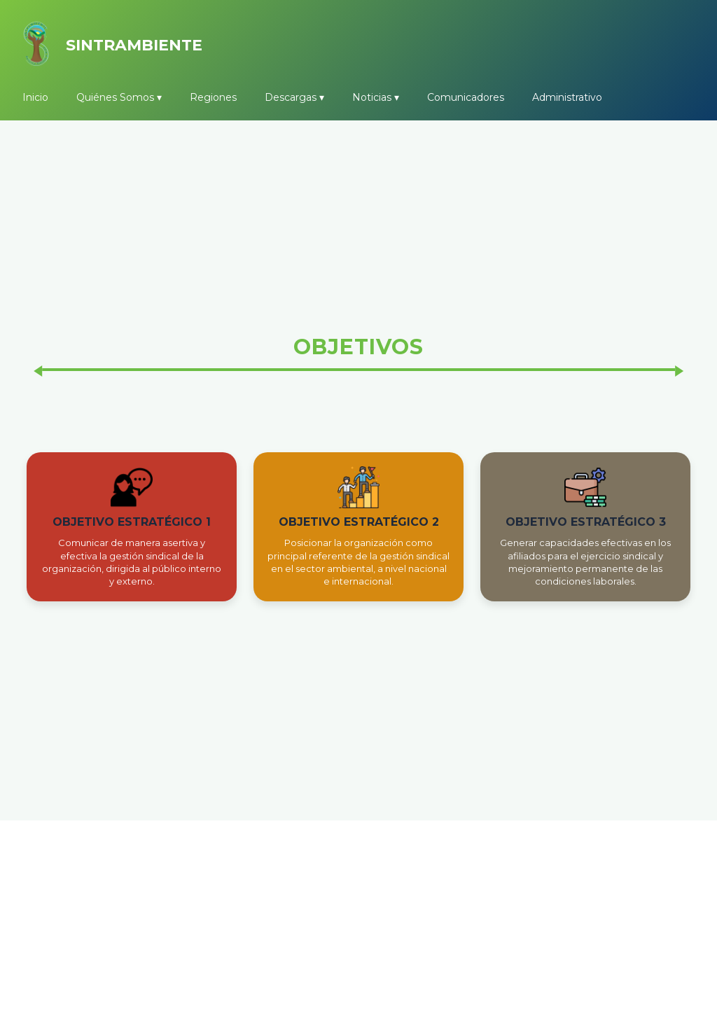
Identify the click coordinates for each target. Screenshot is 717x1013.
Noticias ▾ (375, 97)
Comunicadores (465, 97)
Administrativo (567, 97)
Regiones (213, 97)
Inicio (35, 97)
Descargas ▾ (294, 97)
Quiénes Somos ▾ (119, 97)
